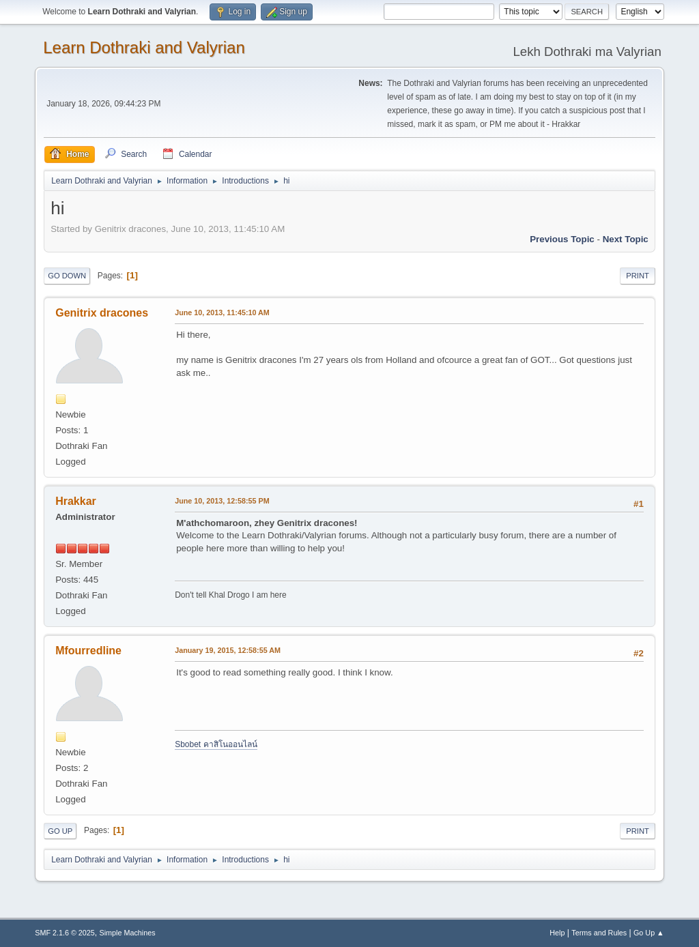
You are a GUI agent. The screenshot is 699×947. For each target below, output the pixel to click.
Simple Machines (128, 933)
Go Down (67, 276)
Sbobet (189, 744)
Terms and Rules (599, 933)
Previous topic (562, 239)
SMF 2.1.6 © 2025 (65, 933)
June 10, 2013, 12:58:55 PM (222, 501)
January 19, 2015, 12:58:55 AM (228, 650)
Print (637, 276)
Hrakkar (75, 501)
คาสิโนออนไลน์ (230, 744)
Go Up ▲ (648, 933)
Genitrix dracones (101, 313)
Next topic (625, 239)
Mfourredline (88, 650)
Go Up (60, 831)
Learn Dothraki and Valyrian (144, 47)
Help (557, 933)
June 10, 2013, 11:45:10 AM (222, 312)
